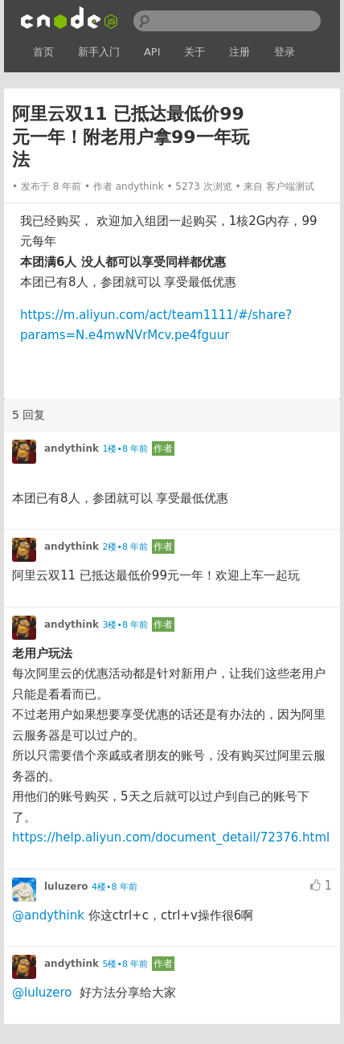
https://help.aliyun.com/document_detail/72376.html (171, 837)
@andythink (48, 915)
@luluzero (42, 992)
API (152, 52)
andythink (140, 186)
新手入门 (99, 52)
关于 (194, 52)
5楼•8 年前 (125, 964)
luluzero (66, 886)
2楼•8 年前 (125, 547)
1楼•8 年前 (125, 449)
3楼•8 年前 (125, 625)
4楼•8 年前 (114, 887)
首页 (43, 52)
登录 (284, 52)
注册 (239, 52)
